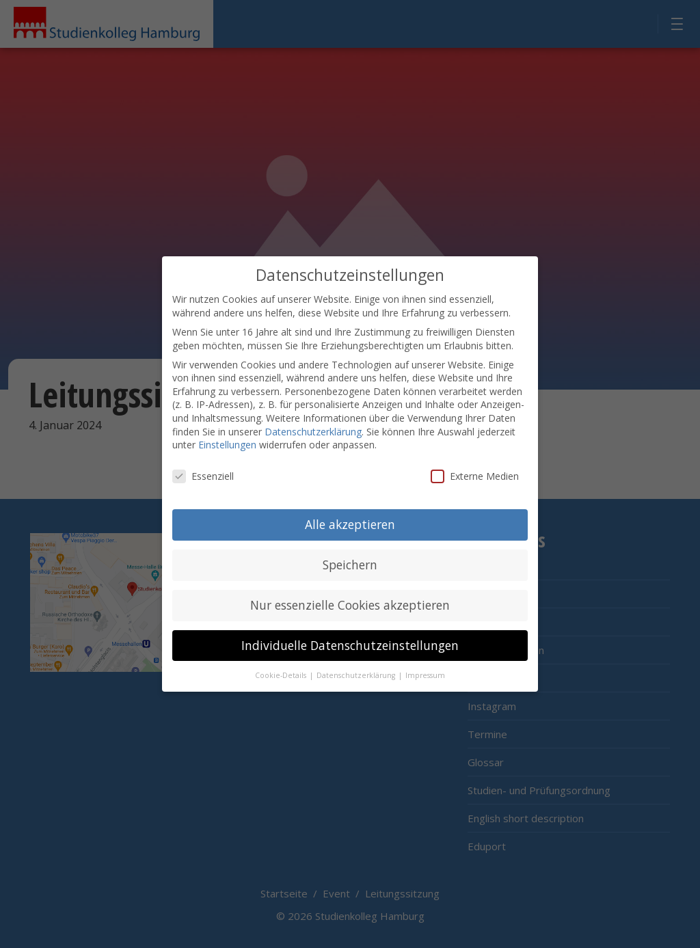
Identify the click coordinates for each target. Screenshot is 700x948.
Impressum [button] (425, 662)
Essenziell (203, 463)
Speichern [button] (350, 551)
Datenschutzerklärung (313, 418)
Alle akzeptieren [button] (350, 511)
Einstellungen (227, 432)
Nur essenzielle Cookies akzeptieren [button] (350, 592)
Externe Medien (475, 463)
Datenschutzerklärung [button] (357, 662)
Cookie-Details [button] (281, 662)
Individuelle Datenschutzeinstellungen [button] (350, 632)
